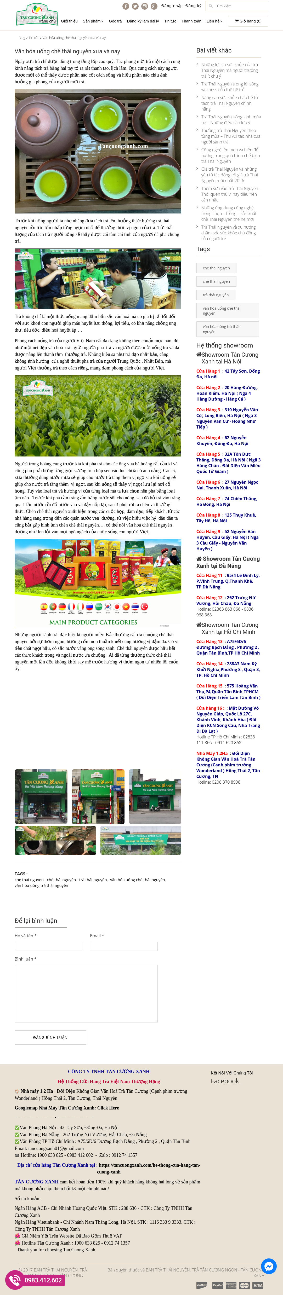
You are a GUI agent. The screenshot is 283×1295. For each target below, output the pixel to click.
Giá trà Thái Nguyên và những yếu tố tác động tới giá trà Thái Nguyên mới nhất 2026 (227, 174)
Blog (22, 37)
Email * (97, 936)
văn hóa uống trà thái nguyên (41, 885)
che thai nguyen (29, 879)
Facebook (225, 1080)
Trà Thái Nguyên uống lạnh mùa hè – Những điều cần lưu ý (228, 119)
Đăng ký (193, 5)
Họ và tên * (26, 936)
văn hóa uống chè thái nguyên (137, 879)
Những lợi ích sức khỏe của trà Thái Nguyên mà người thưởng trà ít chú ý (227, 70)
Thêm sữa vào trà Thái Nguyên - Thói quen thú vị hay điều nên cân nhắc (228, 194)
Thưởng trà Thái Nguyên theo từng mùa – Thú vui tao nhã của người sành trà (228, 136)
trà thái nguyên (93, 879)
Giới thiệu (69, 21)
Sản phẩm (93, 21)
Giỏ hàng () (248, 21)
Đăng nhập (172, 5)
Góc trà (115, 21)
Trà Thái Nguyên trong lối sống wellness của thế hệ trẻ (227, 86)
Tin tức (170, 21)
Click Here (108, 1108)
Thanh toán (191, 21)
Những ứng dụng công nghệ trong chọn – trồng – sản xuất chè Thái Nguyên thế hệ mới (226, 213)
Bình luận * (26, 959)
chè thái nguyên (61, 879)
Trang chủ (47, 21)
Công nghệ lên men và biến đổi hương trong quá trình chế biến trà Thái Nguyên (228, 155)
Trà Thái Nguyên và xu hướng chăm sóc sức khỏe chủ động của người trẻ (226, 232)
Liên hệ (215, 21)
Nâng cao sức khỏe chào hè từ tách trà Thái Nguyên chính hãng (227, 103)
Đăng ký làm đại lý (143, 21)
